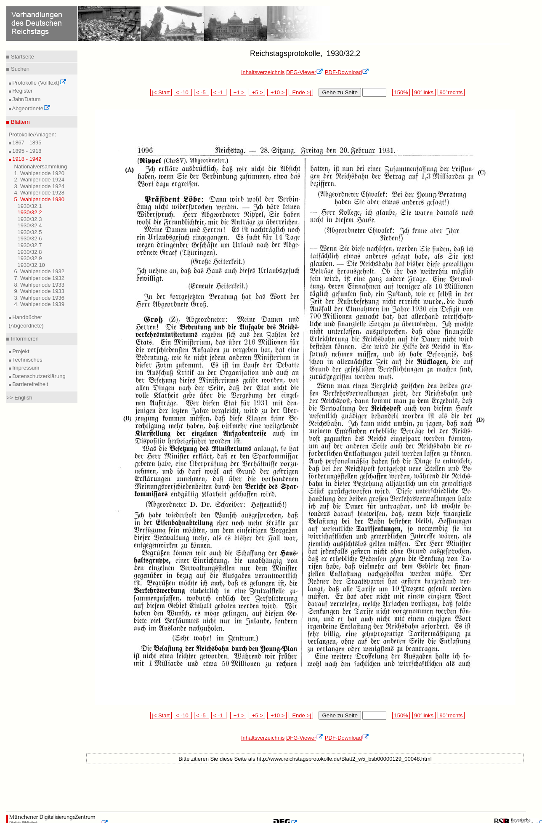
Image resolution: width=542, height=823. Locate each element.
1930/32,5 (30, 232)
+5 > (257, 92)
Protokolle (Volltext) (39, 83)
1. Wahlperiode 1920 (39, 173)
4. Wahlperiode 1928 (39, 192)
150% (401, 92)
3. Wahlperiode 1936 (39, 298)
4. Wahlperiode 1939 (39, 304)
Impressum (25, 368)
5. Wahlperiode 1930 (39, 199)
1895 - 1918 (26, 151)
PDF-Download (347, 72)
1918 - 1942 (26, 159)
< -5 (201, 92)
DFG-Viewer (304, 72)
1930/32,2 (30, 212)
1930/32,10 (31, 265)
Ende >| (301, 92)
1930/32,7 (30, 245)
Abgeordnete (30, 108)
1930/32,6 (30, 238)
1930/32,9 (30, 258)
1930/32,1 (30, 206)
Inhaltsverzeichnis (262, 72)
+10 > (277, 92)
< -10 (182, 92)
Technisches (27, 360)
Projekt (20, 351)
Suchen (19, 69)
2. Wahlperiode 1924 (39, 179)
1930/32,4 (30, 225)
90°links (424, 92)
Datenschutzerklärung (38, 376)
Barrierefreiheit (29, 384)
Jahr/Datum (26, 99)
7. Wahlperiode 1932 (39, 278)
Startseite (21, 56)
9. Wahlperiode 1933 (39, 291)
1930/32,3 (30, 219)
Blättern (19, 122)
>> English (19, 397)
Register (22, 91)
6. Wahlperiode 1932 (39, 271)
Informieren (23, 339)
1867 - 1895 (26, 142)
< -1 (219, 92)
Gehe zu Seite (339, 92)
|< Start (161, 92)
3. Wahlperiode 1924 (39, 186)
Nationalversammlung (40, 166)
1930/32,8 (30, 252)
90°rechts (451, 92)
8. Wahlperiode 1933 (39, 285)
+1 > (238, 92)
